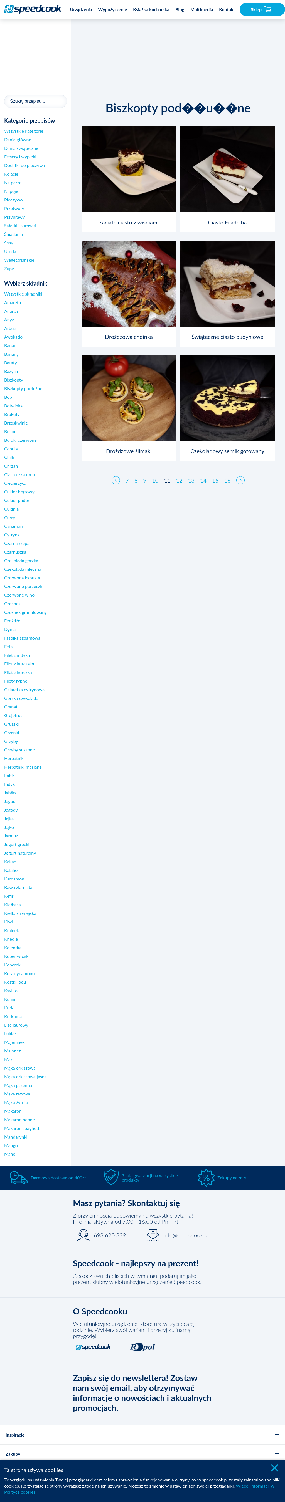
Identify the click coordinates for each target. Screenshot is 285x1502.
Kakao (10, 861)
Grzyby (11, 741)
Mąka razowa (17, 1093)
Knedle (11, 938)
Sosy (8, 242)
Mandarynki (15, 1136)
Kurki (9, 1007)
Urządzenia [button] (81, 9)
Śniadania (13, 234)
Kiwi (8, 921)
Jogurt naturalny (20, 852)
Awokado (13, 336)
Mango (11, 1145)
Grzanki (11, 732)
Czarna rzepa (17, 543)
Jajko (9, 827)
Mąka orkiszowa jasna (25, 1076)
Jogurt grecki (16, 844)
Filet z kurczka (18, 672)
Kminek (11, 930)
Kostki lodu (15, 981)
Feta (8, 646)
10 (155, 475)
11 (167, 475)
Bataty (10, 362)
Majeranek (14, 1042)
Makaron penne (19, 1119)
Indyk (9, 784)
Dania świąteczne (21, 148)
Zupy (9, 268)
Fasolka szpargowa (22, 637)
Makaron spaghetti (22, 1128)
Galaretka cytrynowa (24, 689)
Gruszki (11, 723)
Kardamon (14, 878)
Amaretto (13, 302)
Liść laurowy (16, 1025)
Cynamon (13, 526)
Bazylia (11, 371)
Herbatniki (14, 758)
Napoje (11, 191)
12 (179, 475)
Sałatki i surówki (20, 225)
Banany (11, 354)
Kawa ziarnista (18, 887)
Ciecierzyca (15, 483)
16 (227, 475)
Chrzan (11, 465)
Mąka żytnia (16, 1102)
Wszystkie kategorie (23, 130)
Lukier (10, 1033)
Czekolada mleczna (22, 569)
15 (215, 475)
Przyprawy (14, 216)
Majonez (12, 1050)
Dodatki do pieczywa (24, 165)
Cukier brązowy (19, 491)
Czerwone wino (19, 594)
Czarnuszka (15, 551)
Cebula (11, 448)
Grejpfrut (13, 715)
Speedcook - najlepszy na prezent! (135, 1263)
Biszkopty (13, 379)
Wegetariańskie (19, 259)
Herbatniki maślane (23, 766)
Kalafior (11, 870)
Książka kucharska (151, 9)
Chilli (9, 457)
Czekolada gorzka (21, 560)
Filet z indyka (17, 655)
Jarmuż (11, 835)
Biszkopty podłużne (23, 388)
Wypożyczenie (112, 9)
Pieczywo (13, 199)
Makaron (12, 1111)
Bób (8, 397)
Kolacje (11, 173)
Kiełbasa (12, 904)
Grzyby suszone (19, 749)
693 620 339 (110, 1235)
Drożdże (12, 620)
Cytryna (11, 534)
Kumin (10, 999)
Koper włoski (17, 956)
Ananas (11, 311)
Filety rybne (15, 680)
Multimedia (201, 9)
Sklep (261, 9)
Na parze (12, 182)
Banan (10, 345)
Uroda (10, 251)
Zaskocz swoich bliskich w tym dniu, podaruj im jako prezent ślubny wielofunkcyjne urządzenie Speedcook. (137, 1278)
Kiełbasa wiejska (20, 913)
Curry (9, 517)
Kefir (8, 895)
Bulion (10, 431)
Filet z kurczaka (19, 663)
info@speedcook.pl (185, 1235)
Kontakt (227, 9)
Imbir (9, 775)
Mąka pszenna (18, 1085)
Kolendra (13, 947)
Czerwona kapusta (22, 577)
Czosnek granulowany (25, 612)
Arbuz (10, 328)
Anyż (9, 319)
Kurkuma (13, 1016)
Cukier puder (17, 500)
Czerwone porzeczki (23, 586)
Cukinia (11, 508)
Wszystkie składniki (23, 293)
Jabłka (10, 792)
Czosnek (12, 603)
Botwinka (13, 405)
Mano (10, 1154)
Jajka (9, 818)
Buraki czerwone (20, 440)
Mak (8, 1059)
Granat (11, 706)
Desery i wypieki (20, 156)
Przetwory (14, 208)
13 (191, 475)
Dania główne (17, 139)
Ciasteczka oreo (19, 474)
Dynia (10, 629)
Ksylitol (11, 990)
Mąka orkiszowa (20, 1068)
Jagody (11, 809)
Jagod (10, 801)
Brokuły (11, 414)
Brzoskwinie (16, 422)
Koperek (12, 964)
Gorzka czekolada (21, 698)
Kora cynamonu (19, 973)
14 (203, 475)
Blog (179, 9)
